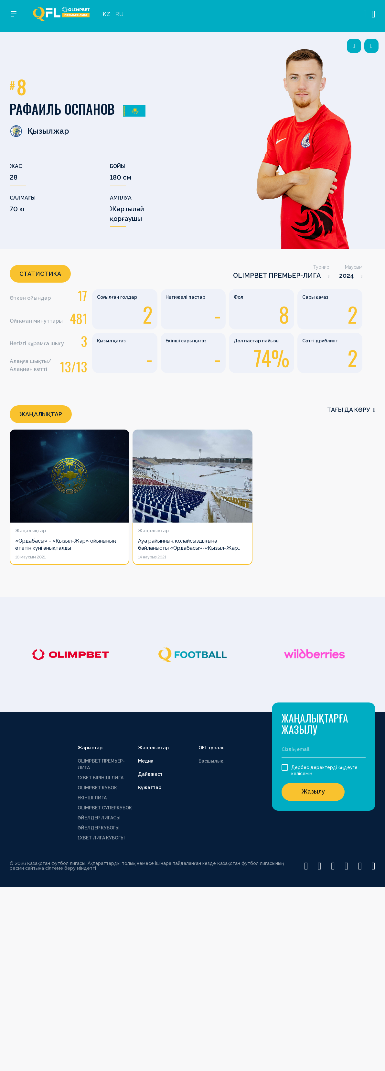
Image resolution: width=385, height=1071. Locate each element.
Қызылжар (39, 131)
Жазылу (313, 791)
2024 (346, 275)
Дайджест (150, 774)
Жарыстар (90, 747)
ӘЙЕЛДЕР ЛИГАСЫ (99, 817)
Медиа (146, 761)
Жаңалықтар (153, 747)
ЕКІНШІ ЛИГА (92, 797)
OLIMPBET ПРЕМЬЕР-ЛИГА (277, 275)
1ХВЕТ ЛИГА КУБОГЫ (101, 837)
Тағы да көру (351, 409)
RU (119, 16)
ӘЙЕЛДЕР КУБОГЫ (99, 827)
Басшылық (210, 761)
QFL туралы (212, 747)
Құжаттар (149, 787)
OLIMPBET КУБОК (97, 787)
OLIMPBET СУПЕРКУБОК (105, 807)
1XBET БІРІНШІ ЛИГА (100, 777)
